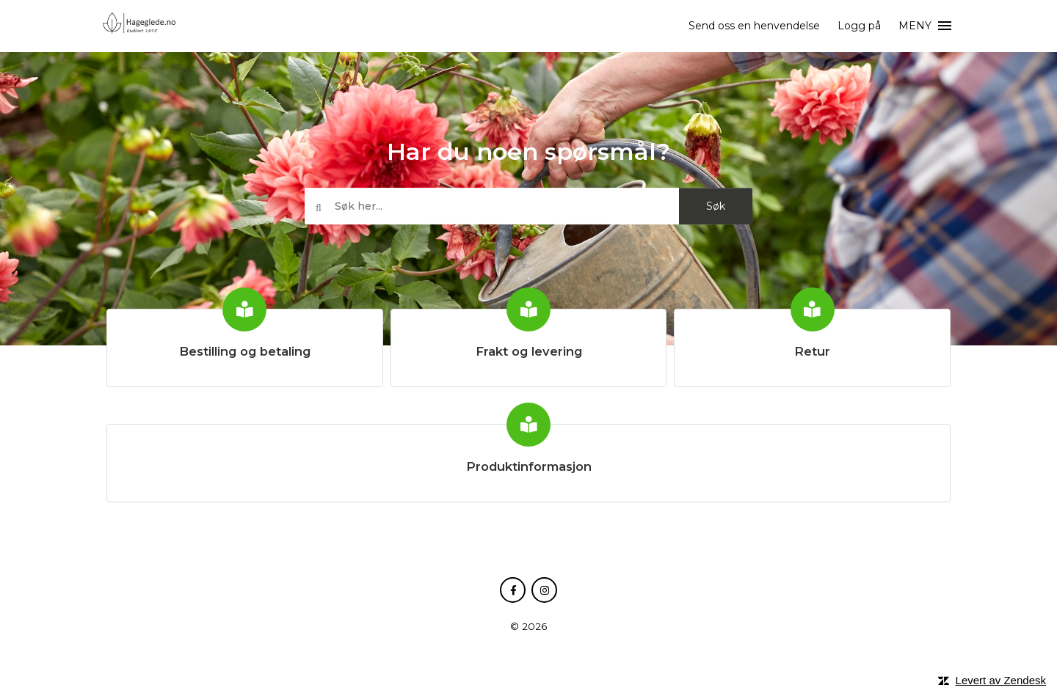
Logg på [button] (859, 25)
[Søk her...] (528, 206)
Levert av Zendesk (1001, 680)
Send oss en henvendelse (754, 25)
